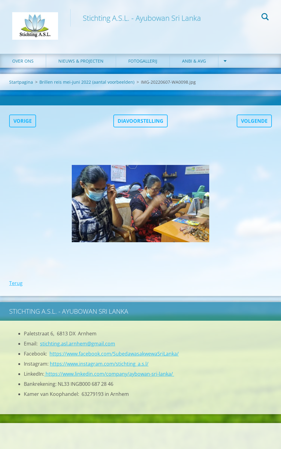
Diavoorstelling (140, 121)
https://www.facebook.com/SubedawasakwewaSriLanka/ (114, 353)
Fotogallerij (142, 61)
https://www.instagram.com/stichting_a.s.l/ (99, 363)
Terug (16, 283)
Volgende (254, 121)
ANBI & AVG (194, 61)
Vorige (22, 121)
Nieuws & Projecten (81, 61)
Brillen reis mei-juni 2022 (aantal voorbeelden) (86, 82)
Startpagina (21, 82)
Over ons (23, 61)
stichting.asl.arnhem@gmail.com (77, 343)
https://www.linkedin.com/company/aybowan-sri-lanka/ (109, 374)
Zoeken (265, 17)
